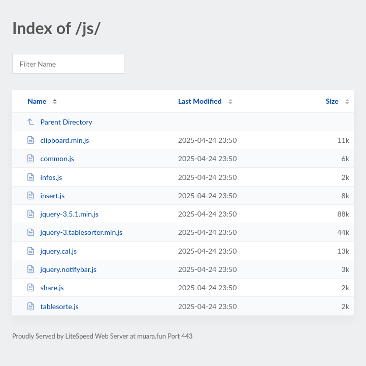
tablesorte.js (52, 306)
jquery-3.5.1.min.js (62, 213)
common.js (50, 158)
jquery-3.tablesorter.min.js (74, 232)
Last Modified (200, 101)
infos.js (44, 177)
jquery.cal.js (51, 251)
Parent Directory (59, 121)
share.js (44, 287)
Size (332, 101)
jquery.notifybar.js (61, 269)
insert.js (45, 195)
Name (36, 101)
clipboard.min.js (57, 140)
